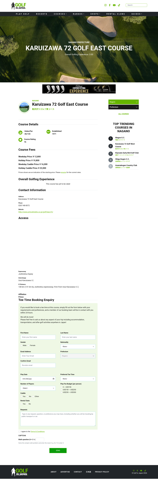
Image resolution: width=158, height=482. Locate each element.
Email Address (25, 352)
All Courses (123, 114)
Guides (136, 14)
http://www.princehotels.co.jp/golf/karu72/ (35, 212)
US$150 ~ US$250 (69, 390)
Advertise (65, 472)
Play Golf (23, 14)
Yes (24, 396)
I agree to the (33, 431)
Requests (23, 410)
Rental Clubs (116, 14)
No (30, 396)
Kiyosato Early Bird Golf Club (127, 153)
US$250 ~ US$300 (69, 392)
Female (32, 345)
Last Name (64, 333)
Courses (59, 14)
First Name (24, 333)
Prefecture (64, 352)
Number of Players (27, 384)
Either (37, 396)
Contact (78, 472)
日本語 (88, 472)
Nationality (64, 342)
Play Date (23, 374)
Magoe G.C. (120, 138)
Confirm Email (25, 361)
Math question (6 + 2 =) (26, 439)
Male (24, 345)
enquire (63, 172)
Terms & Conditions (38, 431)
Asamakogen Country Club (126, 165)
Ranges (78, 14)
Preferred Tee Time (67, 374)
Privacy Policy (102, 472)
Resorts (41, 14)
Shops (95, 14)
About (53, 472)
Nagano (35, 101)
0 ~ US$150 (67, 387)
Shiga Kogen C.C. (122, 159)
